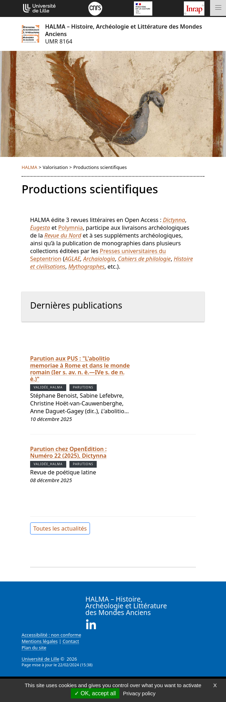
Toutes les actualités (60, 528)
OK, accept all (95, 693)
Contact (71, 641)
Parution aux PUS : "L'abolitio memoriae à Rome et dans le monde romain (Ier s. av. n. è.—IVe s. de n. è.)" (80, 369)
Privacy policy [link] (139, 693)
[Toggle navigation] (218, 8)
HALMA (29, 167)
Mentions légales (40, 641)
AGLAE (72, 259)
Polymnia (70, 228)
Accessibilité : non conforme (51, 635)
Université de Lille (40, 659)
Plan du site (34, 647)
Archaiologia (99, 259)
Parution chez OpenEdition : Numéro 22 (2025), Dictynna (68, 452)
